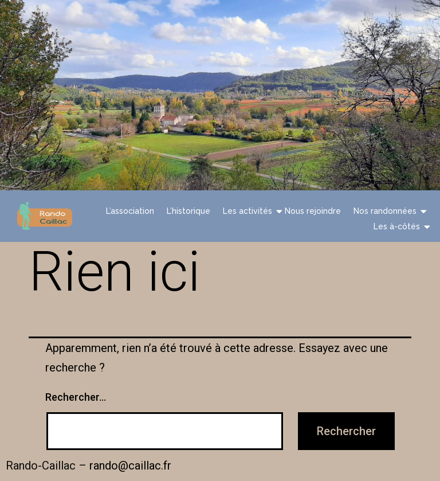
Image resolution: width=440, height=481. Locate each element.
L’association (130, 211)
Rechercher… (75, 397)
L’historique (188, 211)
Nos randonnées (386, 211)
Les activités (249, 211)
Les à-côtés (398, 226)
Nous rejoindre (313, 211)
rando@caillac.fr (130, 465)
